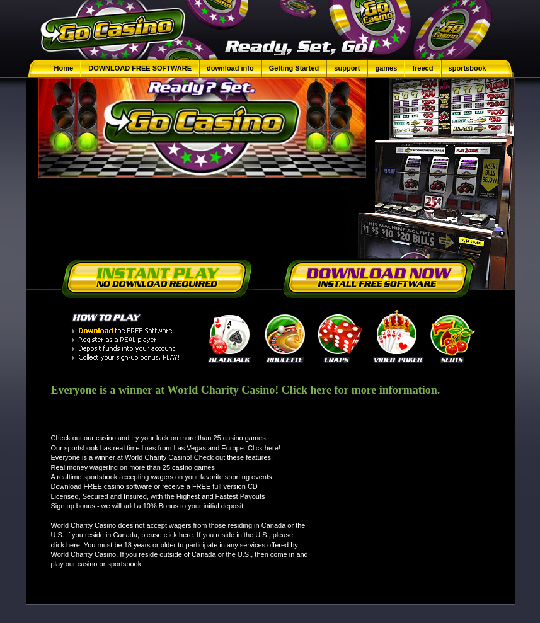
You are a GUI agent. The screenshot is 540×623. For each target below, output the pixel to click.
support (347, 68)
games (386, 68)
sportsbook (467, 68)
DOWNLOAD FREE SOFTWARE (140, 68)
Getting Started (295, 68)
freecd (422, 68)
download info (230, 68)
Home (64, 68)
